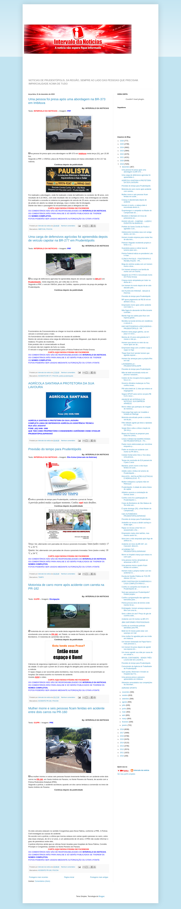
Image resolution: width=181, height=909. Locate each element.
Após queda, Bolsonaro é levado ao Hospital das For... (135, 673)
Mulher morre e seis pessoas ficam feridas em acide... (135, 196)
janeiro (125, 725)
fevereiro (125, 722)
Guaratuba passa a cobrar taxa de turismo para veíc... (134, 249)
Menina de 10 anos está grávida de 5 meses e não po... (135, 338)
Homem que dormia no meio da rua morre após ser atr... (135, 344)
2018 (122, 729)
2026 (122, 141)
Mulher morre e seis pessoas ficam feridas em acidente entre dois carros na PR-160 (66, 710)
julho (124, 705)
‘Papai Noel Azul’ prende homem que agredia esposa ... (135, 354)
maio (124, 712)
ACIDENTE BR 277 (44, 376)
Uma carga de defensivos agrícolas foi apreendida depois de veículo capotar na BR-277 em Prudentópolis (68, 238)
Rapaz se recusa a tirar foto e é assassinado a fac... (133, 529)
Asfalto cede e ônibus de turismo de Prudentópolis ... (135, 472)
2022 (122, 154)
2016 (122, 736)
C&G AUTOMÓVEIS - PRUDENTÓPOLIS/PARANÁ (134, 515)
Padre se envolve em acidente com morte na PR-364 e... (135, 451)
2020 (122, 161)
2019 (122, 164)
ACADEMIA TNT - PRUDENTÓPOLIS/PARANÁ (134, 550)
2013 (122, 746)
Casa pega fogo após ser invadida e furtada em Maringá (135, 413)
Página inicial (69, 877)
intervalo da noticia (44, 226)
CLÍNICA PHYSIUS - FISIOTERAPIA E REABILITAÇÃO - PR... (136, 260)
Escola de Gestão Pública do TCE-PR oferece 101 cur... (136, 577)
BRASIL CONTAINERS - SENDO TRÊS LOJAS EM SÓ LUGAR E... (137, 659)
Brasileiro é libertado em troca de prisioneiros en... (134, 217)
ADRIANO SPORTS (129, 688)
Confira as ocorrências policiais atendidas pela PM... (133, 627)
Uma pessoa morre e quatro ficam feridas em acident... (134, 566)
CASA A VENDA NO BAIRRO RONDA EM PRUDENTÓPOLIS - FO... (136, 440)
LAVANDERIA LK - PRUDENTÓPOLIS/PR (131, 365)
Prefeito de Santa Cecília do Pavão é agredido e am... (135, 228)
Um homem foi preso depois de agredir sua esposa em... (136, 648)
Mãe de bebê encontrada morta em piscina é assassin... (135, 374)
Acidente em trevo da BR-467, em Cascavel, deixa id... (134, 545)
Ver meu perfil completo (126, 774)
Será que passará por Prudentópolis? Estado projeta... (136, 593)
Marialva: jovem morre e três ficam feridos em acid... (135, 467)
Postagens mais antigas (99, 877)
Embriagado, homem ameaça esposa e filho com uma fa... (136, 609)
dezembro (126, 167)
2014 (122, 743)
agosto (125, 702)
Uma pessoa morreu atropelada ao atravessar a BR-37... (135, 561)
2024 (122, 147)
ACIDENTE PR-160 (44, 870)
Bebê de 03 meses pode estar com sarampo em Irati (135, 632)
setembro (126, 699)
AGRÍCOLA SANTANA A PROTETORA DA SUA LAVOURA (136, 181)
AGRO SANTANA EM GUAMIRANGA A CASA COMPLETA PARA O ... (136, 582)
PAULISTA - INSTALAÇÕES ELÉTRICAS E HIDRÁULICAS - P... (137, 477)
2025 (122, 144)
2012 (122, 749)
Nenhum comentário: (68, 226)
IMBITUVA (41, 229)
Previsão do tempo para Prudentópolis (54, 449)
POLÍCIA (49, 229)
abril (124, 715)
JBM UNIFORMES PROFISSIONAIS (135, 622)
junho (124, 709)
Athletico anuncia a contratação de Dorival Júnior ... (135, 493)
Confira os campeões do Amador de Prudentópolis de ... (135, 588)
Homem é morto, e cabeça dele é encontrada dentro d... (134, 206)
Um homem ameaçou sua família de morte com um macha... (135, 271)
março (124, 719)
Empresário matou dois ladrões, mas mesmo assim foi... (135, 534)
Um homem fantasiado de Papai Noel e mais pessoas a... (136, 643)
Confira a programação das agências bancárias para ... (135, 599)
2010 (122, 756)
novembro (126, 692)
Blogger (101, 896)
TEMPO (41, 577)
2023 (122, 151)
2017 (122, 733)
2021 (122, 157)
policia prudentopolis (66, 376)
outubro (125, 695)
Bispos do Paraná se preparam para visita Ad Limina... (135, 435)
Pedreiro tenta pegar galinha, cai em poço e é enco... (135, 333)
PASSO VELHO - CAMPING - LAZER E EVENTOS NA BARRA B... (137, 222)
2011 (122, 753)
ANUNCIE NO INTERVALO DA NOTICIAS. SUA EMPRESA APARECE (133, 401)
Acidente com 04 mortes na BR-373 (135, 619)
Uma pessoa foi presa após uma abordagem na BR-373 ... (134, 171)
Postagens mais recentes (38, 877)
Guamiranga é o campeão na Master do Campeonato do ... (137, 212)
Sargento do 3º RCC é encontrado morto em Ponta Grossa (137, 276)
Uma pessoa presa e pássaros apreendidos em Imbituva (133, 678)
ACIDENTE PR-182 (44, 701)
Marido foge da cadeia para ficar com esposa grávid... (136, 317)
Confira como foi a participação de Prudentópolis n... (134, 499)
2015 (122, 739)
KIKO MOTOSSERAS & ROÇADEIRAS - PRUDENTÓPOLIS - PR (137, 327)
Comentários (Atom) (42, 881)
